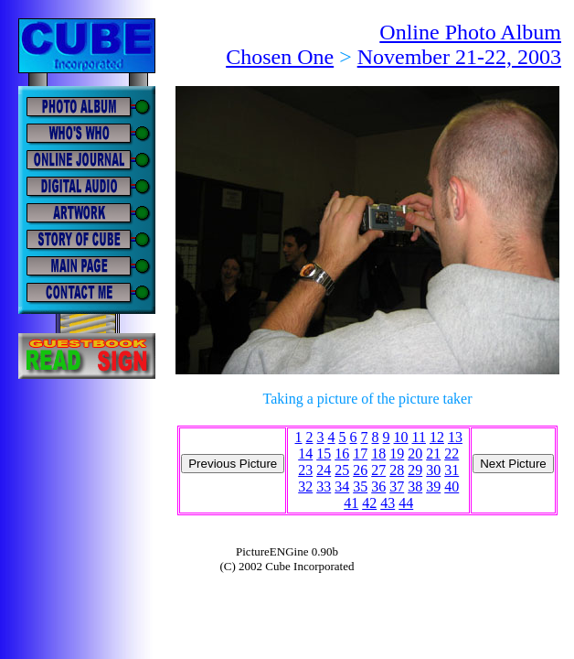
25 (342, 470)
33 (323, 486)
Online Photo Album (470, 32)
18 (378, 453)
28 (396, 470)
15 (323, 453)
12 (437, 437)
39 (433, 486)
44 (406, 503)
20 (415, 453)
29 (415, 470)
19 (396, 453)
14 (305, 453)
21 (433, 453)
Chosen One (280, 57)
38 (415, 486)
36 (378, 486)
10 (401, 437)
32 (305, 486)
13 (455, 437)
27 (378, 470)
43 (387, 503)
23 (305, 470)
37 (396, 486)
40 (451, 486)
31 (451, 470)
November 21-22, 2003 (459, 57)
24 (323, 470)
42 (369, 503)
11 (419, 437)
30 (433, 470)
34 (342, 486)
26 (360, 470)
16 (342, 453)
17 (360, 453)
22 (451, 453)
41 (351, 503)
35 (360, 486)
